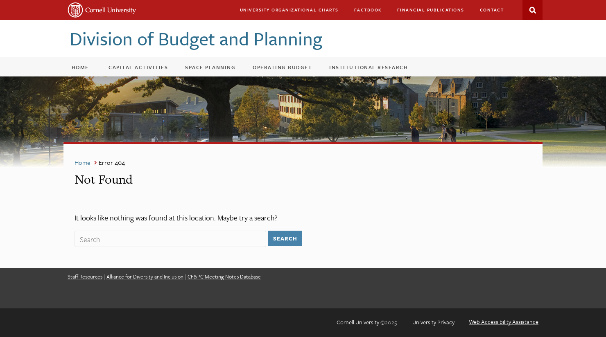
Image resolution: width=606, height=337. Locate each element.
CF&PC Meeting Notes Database (224, 276)
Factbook (368, 10)
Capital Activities (144, 69)
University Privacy (433, 322)
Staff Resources (85, 276)
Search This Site (532, 10)
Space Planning (215, 69)
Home (80, 67)
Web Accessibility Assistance (503, 321)
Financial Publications (430, 10)
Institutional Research (368, 67)
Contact (492, 10)
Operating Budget (288, 69)
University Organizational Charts (289, 10)
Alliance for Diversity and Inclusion (144, 276)
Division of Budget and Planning (196, 38)
